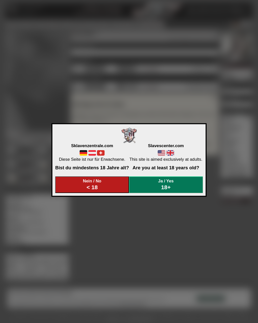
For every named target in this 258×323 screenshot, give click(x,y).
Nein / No (92, 184)
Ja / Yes (166, 184)
